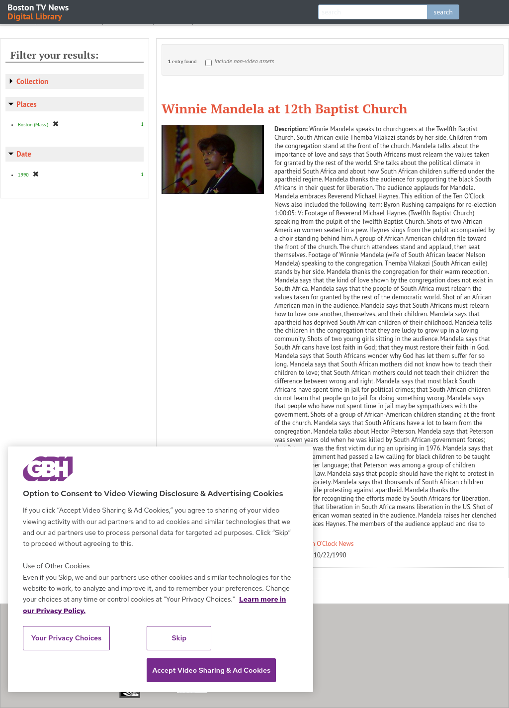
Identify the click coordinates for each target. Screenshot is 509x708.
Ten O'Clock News (330, 543)
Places (26, 104)
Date (23, 154)
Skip (179, 637)
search (443, 11)
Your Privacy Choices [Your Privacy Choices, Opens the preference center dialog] (66, 637)
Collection (32, 81)
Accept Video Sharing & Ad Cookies (211, 670)
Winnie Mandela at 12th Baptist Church (284, 108)
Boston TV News (38, 11)
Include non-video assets (244, 61)
